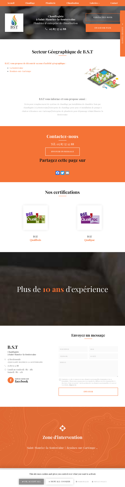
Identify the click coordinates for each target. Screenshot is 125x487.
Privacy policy (99, 481)
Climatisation (72, 3)
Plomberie (51, 3)
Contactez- (102, 17)
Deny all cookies (59, 481)
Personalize (82, 481)
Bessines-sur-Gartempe (20, 71)
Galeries (94, 3)
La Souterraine (16, 68)
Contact (114, 3)
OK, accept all (31, 481)
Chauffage (30, 3)
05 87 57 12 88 (57, 29)
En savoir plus (103, 28)
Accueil (10, 3)
